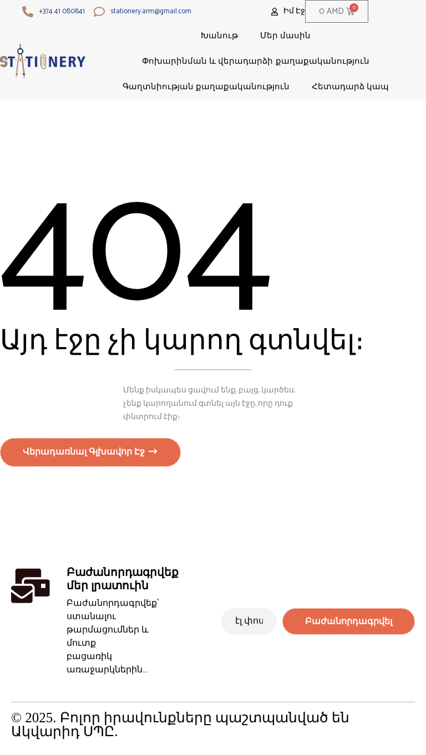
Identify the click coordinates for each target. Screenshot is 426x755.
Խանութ (219, 35)
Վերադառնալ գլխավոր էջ (85, 454)
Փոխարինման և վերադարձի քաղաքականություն (255, 60)
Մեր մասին (285, 35)
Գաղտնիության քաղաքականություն (206, 86)
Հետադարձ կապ (350, 86)
